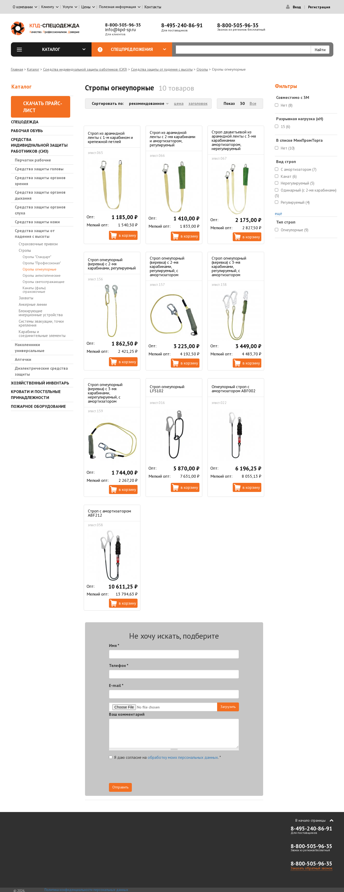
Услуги (68, 6)
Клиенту (47, 6)
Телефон (118, 665)
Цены (85, 6)
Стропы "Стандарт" (37, 256)
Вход (297, 7)
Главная (17, 69)
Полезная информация (117, 6)
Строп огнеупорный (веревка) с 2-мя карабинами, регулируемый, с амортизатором (167, 266)
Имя (114, 645)
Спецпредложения (138, 49)
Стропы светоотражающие (43, 281)
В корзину (127, 235)
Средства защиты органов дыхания (40, 195)
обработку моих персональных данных (183, 757)
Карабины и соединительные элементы (42, 333)
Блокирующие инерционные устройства (41, 312)
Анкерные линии (33, 304)
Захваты (26, 297)
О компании (23, 6)
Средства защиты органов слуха (40, 209)
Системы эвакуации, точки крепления (41, 323)
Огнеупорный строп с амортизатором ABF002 (234, 388)
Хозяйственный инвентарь (40, 383)
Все (253, 103)
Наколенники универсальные (29, 347)
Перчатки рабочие (33, 160)
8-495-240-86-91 (182, 25)
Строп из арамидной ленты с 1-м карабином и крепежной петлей (110, 137)
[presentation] (192, 773)
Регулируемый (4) (295, 202)
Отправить (120, 787)
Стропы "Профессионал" (42, 263)
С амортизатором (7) (298, 169)
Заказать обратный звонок (311, 868)
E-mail (116, 685)
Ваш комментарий (127, 714)
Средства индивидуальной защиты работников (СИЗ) (85, 69)
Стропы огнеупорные (39, 269)
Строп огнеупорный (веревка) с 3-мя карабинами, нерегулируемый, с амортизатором (105, 393)
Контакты (153, 6)
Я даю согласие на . (165, 757)
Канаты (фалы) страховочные (34, 290)
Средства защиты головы (39, 168)
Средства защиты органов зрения (40, 180)
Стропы (202, 69)
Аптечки (23, 359)
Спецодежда (24, 121)
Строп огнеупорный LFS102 (167, 388)
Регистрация (319, 7)
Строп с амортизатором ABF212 (109, 513)
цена (179, 103)
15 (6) (285, 126)
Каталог (64, 49)
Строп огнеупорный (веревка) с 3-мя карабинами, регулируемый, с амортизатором (229, 266)
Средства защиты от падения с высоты (162, 69)
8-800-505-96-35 (123, 25)
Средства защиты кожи (37, 221)
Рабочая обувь (27, 130)
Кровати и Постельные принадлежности (36, 394)
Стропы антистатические (42, 275)
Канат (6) (289, 176)
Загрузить (228, 706)
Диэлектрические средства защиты (41, 371)
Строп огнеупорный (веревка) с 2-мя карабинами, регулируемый (112, 264)
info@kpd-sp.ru (120, 29)
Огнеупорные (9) (294, 229)
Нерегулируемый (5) (297, 183)
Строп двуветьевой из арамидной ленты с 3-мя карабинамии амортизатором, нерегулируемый (234, 140)
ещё (278, 213)
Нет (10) (288, 148)
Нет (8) (287, 105)
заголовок (198, 103)
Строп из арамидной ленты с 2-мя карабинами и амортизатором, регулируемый (172, 138)
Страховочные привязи (38, 243)
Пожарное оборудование (38, 406)
